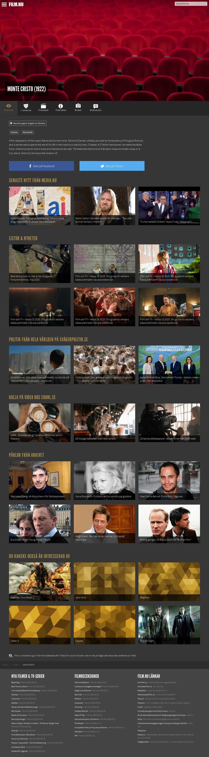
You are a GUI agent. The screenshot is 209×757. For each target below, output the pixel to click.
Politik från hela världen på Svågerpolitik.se (48, 339)
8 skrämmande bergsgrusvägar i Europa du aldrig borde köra (162, 723)
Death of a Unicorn (19, 715)
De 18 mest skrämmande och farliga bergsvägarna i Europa (161, 715)
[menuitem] (5, 665)
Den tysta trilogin (18, 719)
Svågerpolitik (143, 742)
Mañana (78, 699)
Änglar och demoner (83, 690)
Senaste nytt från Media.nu (33, 180)
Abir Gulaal (15, 711)
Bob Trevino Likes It (19, 686)
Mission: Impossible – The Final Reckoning (28, 743)
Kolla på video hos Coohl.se (32, 397)
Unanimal (15, 699)
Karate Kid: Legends (19, 751)
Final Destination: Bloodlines (23, 735)
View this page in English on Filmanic (27, 123)
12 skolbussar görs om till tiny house (153, 711)
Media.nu (141, 735)
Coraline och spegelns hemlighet (88, 686)
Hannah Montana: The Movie (86, 719)
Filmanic (141, 703)
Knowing (78, 707)
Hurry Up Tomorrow (19, 739)
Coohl (140, 707)
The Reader (79, 723)
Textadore (142, 730)
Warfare (14, 703)
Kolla (140, 719)
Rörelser (14, 694)
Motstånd (79, 731)
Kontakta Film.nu (145, 686)
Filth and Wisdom (82, 682)
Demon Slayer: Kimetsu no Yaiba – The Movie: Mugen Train (35, 723)
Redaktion (142, 690)
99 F (76, 736)
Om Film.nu (142, 682)
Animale (14, 730)
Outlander (79, 703)
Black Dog (15, 682)
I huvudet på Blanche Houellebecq (25, 690)
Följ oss (141, 699)
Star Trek (78, 694)
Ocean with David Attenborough (24, 707)
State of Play (80, 715)
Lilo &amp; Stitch (18, 747)
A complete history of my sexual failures (91, 727)
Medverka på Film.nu (146, 694)
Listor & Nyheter (23, 238)
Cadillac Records (81, 711)
